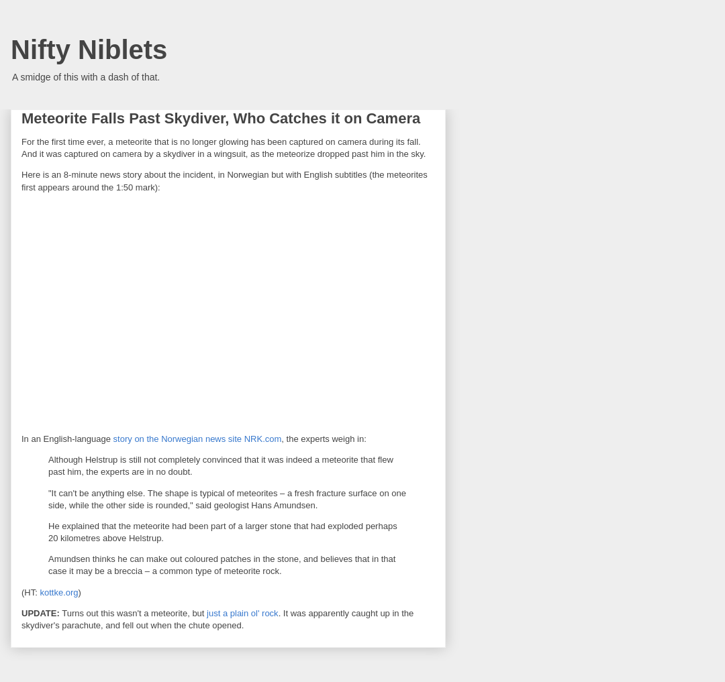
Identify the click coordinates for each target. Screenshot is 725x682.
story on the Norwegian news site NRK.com (197, 439)
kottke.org (59, 592)
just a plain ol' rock (243, 613)
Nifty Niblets (89, 49)
